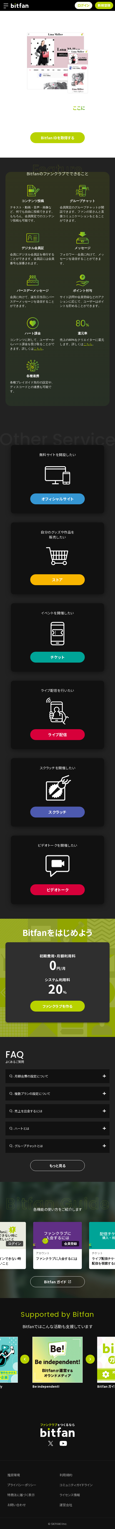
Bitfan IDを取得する (57, 137)
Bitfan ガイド (57, 1281)
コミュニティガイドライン (76, 1485)
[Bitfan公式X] (50, 1443)
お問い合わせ (16, 1505)
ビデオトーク (58, 889)
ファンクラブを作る (57, 1006)
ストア (57, 579)
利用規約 (66, 1475)
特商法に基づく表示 (21, 1495)
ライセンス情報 (70, 1495)
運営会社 (66, 1505)
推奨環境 (13, 1475)
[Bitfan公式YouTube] (63, 1443)
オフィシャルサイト (57, 499)
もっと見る (57, 1165)
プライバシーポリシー (21, 1485)
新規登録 (104, 5)
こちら (38, 348)
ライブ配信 (57, 734)
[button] (24, 1359)
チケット (57, 657)
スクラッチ (57, 812)
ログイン (84, 5)
